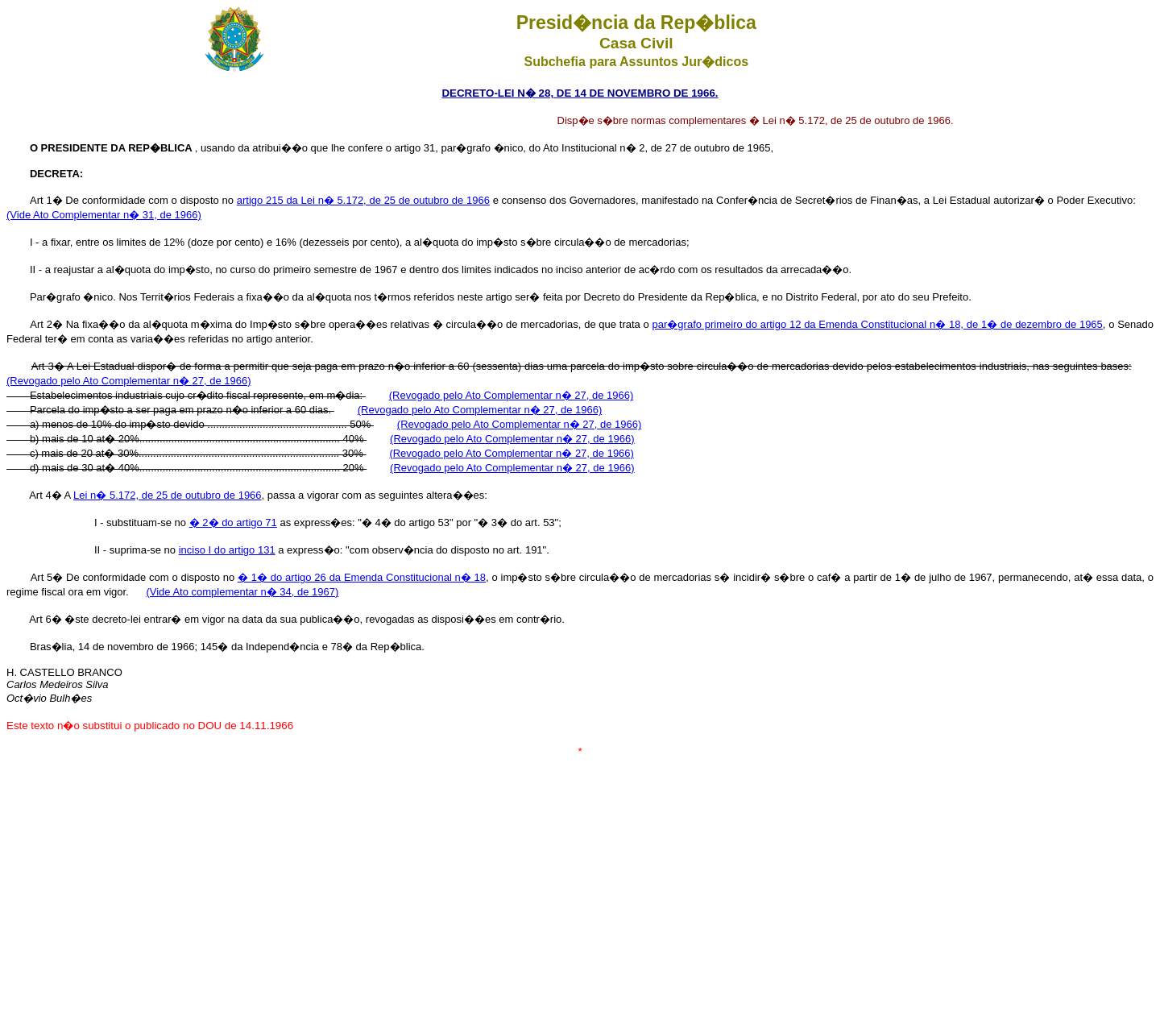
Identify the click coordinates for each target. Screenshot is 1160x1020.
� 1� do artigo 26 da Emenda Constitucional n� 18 (362, 577)
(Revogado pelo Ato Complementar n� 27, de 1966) (128, 381)
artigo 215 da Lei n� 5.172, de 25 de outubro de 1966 (363, 200)
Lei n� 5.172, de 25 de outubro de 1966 (167, 495)
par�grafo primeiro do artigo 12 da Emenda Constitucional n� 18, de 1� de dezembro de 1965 (877, 324)
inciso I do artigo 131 (227, 550)
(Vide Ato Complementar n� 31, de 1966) (103, 215)
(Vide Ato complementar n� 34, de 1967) (242, 592)
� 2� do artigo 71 (233, 522)
